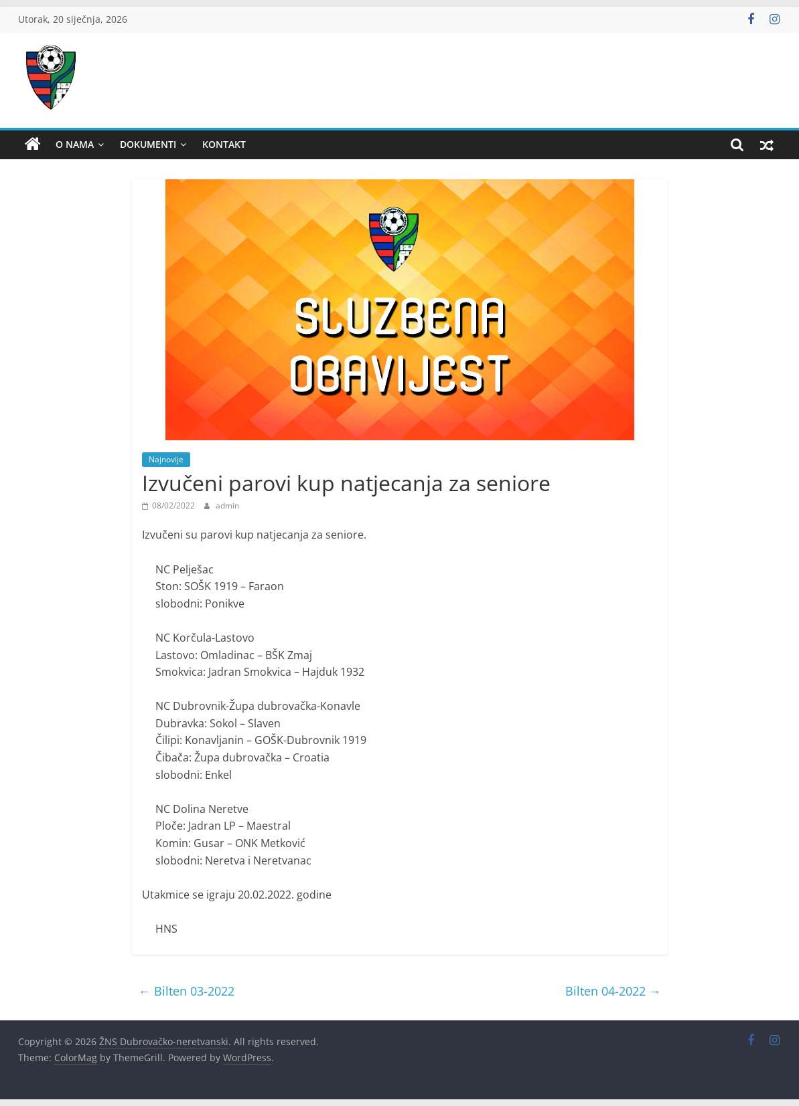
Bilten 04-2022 (613, 991)
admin (227, 505)
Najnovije (166, 459)
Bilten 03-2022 (186, 991)
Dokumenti (148, 144)
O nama (75, 144)
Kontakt (224, 144)
